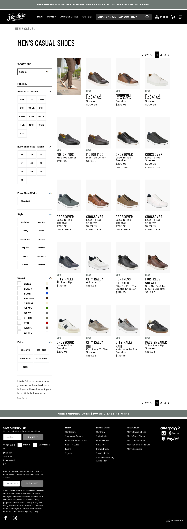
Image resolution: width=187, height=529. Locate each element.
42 (31, 163)
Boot (41, 231)
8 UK (22, 108)
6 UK (22, 99)
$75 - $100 (41, 350)
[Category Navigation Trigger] (180, 17)
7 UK (31, 99)
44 (22, 171)
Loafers (41, 248)
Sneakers (41, 256)
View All (148, 54)
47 (22, 180)
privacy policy (32, 511)
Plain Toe (25, 222)
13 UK (41, 125)
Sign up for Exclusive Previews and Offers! (21, 431)
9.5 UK (22, 116)
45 (31, 171)
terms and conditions (12, 511)
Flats (25, 256)
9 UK (41, 108)
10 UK (31, 116)
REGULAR (25, 201)
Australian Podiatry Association (105, 459)
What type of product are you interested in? (9, 454)
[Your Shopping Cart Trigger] (173, 17)
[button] (40, 17)
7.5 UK (41, 99)
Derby (25, 231)
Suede (25, 265)
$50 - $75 (25, 350)
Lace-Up (41, 239)
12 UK (31, 125)
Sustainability (102, 453)
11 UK (22, 125)
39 (31, 154)
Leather (41, 265)
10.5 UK (41, 116)
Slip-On (25, 248)
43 (41, 163)
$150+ (25, 367)
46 (41, 171)
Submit (33, 437)
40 (41, 154)
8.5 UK (32, 108)
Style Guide (101, 436)
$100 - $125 (25, 358)
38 (22, 154)
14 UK (22, 133)
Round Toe (25, 239)
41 (22, 163)
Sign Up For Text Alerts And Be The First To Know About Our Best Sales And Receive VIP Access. (23, 475)
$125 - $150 (41, 358)
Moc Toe (41, 222)
